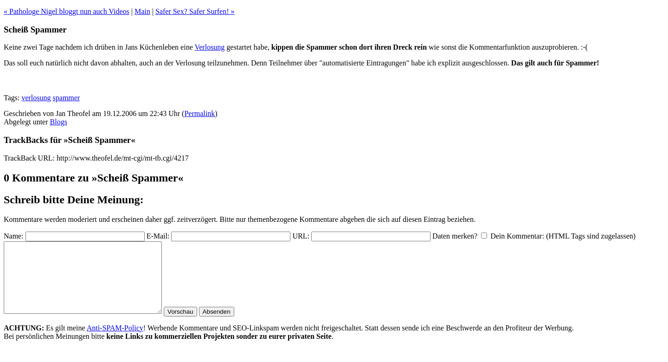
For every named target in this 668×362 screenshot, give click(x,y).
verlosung (36, 98)
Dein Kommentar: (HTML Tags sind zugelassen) (563, 236)
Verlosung (209, 47)
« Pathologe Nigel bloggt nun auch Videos (66, 11)
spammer (66, 98)
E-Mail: (158, 236)
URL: (300, 236)
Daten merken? (454, 236)
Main (142, 11)
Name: (14, 236)
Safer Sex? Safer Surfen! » (195, 11)
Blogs (58, 122)
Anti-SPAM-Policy (115, 342)
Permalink (199, 113)
